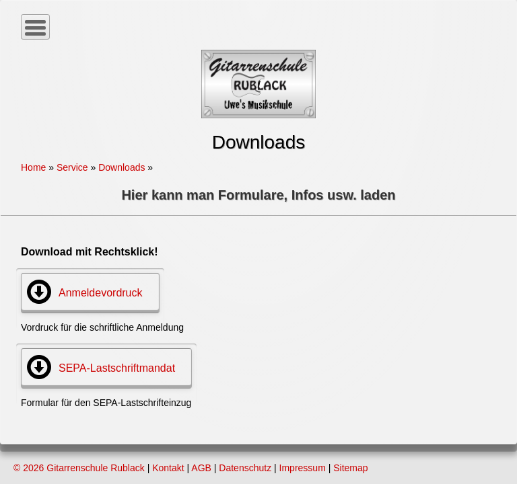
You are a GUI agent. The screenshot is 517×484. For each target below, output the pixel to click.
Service (72, 167)
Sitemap (350, 467)
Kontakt (168, 467)
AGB (201, 467)
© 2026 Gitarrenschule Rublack (79, 467)
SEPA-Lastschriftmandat (117, 368)
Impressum (302, 467)
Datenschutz (245, 467)
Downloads (121, 167)
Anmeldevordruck (101, 292)
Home (33, 167)
